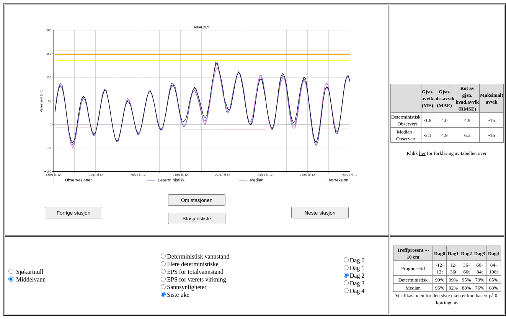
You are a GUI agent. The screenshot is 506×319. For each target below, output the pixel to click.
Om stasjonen (196, 200)
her (422, 153)
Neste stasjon (320, 213)
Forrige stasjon (73, 213)
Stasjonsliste (197, 218)
